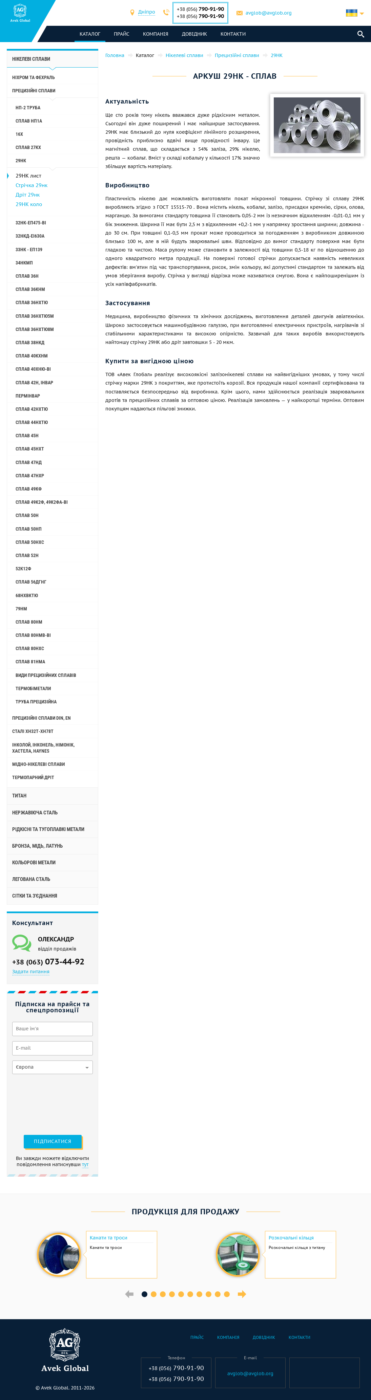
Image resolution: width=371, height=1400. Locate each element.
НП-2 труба (28, 107)
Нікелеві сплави (31, 59)
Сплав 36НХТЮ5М (35, 316)
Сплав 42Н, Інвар (34, 382)
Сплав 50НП (29, 529)
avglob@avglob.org (269, 13)
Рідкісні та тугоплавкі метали (48, 829)
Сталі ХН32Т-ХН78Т (33, 731)
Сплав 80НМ (29, 622)
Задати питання (30, 972)
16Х (19, 134)
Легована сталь (31, 879)
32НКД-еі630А (30, 236)
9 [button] (218, 1294)
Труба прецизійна (36, 701)
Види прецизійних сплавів (46, 675)
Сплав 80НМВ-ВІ (33, 635)
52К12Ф (23, 568)
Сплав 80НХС (30, 648)
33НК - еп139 (29, 249)
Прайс (121, 34)
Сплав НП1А (29, 121)
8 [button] (208, 1294)
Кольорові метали (34, 863)
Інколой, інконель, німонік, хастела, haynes (43, 748)
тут (85, 1164)
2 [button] (154, 1294)
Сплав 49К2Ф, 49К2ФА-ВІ (42, 502)
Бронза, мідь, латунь (37, 846)
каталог (90, 34)
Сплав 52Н (27, 555)
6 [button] (190, 1294)
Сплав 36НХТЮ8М (35, 329)
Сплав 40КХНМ (32, 355)
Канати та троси (108, 1238)
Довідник (194, 34)
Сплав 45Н (27, 435)
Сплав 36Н (27, 276)
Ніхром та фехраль (33, 77)
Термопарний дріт (33, 777)
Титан (19, 796)
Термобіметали (33, 688)
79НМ (21, 608)
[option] (96, 1254)
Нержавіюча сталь (35, 813)
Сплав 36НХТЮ (32, 302)
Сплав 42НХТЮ (32, 409)
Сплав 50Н (27, 515)
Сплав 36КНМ (30, 289)
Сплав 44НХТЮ (32, 422)
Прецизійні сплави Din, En (41, 718)
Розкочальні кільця (291, 1238)
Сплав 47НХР (30, 475)
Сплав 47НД (29, 462)
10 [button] (227, 1294)
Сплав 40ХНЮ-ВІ (33, 369)
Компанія (155, 34)
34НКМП (24, 262)
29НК (21, 160)
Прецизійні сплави (33, 90)
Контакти (233, 34)
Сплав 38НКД (30, 342)
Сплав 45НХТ (30, 449)
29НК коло (29, 204)
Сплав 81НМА (30, 661)
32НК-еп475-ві (31, 222)
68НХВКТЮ (27, 595)
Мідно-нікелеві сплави (38, 764)
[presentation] (40, 1103)
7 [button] (199, 1294)
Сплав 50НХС (30, 542)
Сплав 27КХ (28, 147)
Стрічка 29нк (31, 185)
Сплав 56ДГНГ (31, 582)
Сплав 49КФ (29, 489)
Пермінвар (28, 396)
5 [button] (181, 1294)
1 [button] (144, 1294)
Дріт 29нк (28, 194)
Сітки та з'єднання (34, 896)
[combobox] (146, 13)
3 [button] (163, 1294)
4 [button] (172, 1294)
